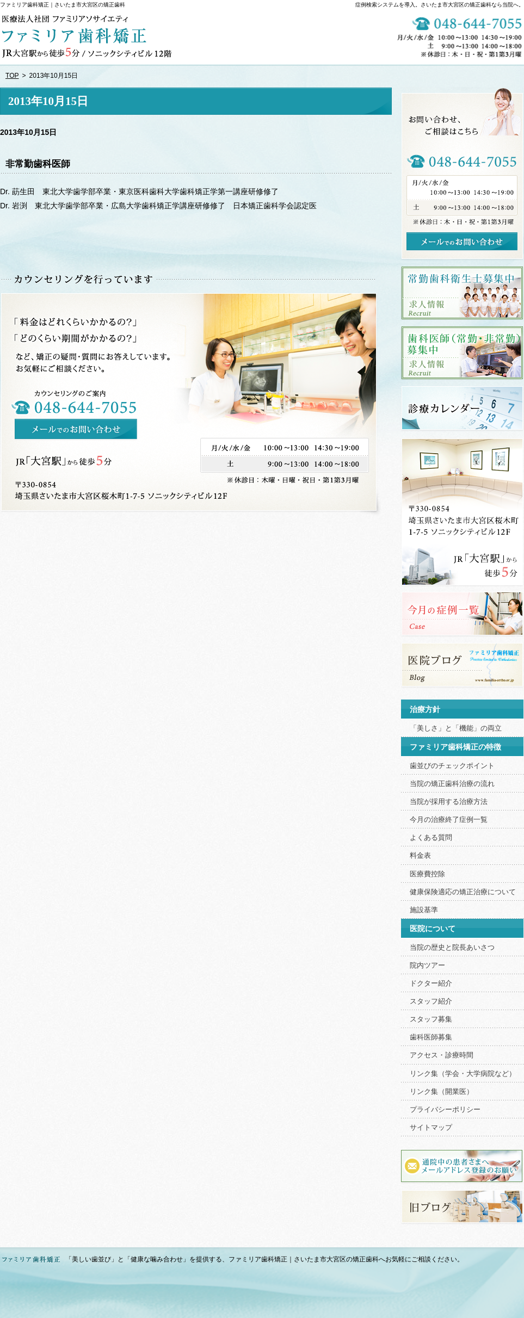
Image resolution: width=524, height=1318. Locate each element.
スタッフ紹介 (431, 1001)
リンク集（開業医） (441, 1092)
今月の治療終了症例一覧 (449, 820)
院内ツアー (427, 965)
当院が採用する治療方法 (449, 802)
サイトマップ (431, 1127)
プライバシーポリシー (445, 1109)
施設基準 (424, 910)
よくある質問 (431, 837)
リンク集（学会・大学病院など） (463, 1074)
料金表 (420, 855)
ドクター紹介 (431, 983)
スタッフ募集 (431, 1019)
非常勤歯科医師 (37, 164)
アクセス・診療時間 (441, 1055)
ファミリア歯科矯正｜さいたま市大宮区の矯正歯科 (62, 5)
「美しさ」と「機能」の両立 (456, 728)
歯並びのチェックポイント (452, 766)
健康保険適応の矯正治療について (463, 892)
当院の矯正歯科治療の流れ (452, 784)
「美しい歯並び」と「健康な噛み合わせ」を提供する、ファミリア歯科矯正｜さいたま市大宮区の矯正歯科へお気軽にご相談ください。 (264, 1259)
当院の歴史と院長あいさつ (452, 947)
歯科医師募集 (431, 1037)
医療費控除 (427, 874)
